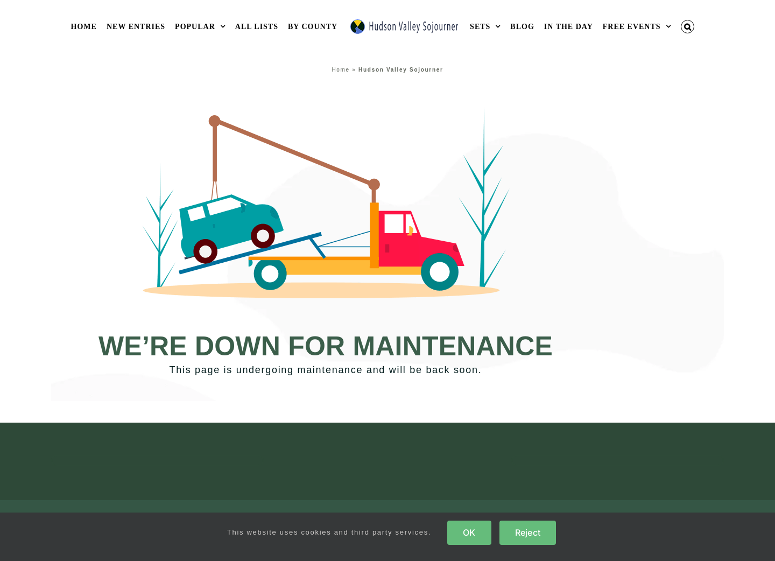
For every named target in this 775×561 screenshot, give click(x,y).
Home (340, 70)
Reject (527, 532)
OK (469, 532)
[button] (688, 26)
